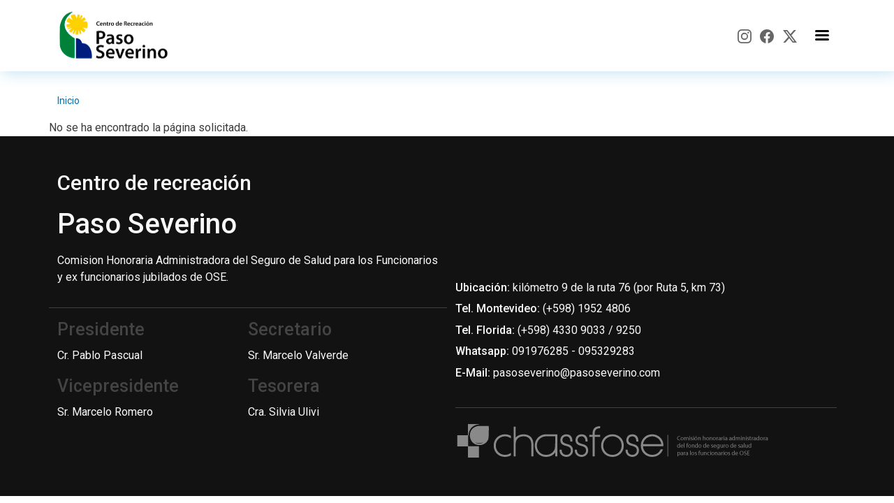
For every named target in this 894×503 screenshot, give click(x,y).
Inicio (68, 100)
